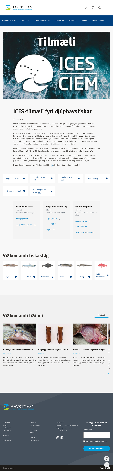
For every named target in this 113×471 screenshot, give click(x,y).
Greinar (29, 224)
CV (35, 224)
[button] (108, 374)
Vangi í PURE (20, 224)
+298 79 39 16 (51, 223)
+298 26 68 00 (81, 226)
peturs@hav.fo (81, 221)
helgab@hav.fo (51, 218)
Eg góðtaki (95, 441)
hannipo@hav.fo (22, 218)
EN (86, 8)
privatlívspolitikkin (100, 441)
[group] (19, 347)
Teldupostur (88, 429)
